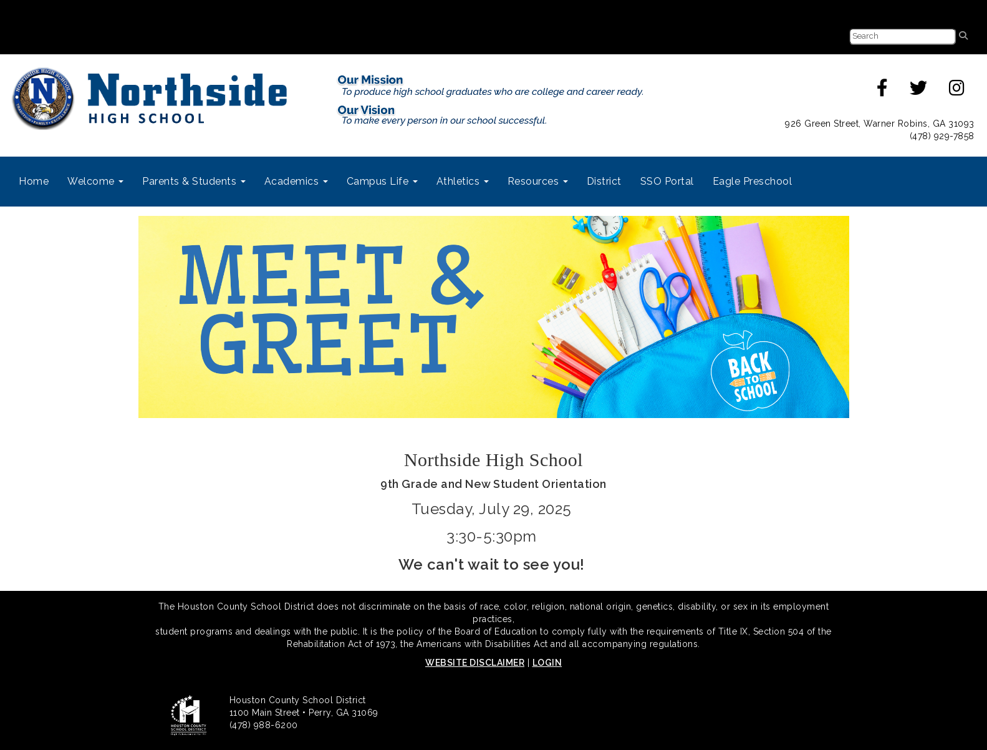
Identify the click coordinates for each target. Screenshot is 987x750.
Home (34, 181)
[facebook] (882, 91)
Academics (296, 181)
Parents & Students (194, 181)
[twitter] (918, 91)
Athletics (462, 181)
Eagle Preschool (752, 181)
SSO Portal (667, 181)
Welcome (95, 181)
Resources (538, 181)
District (604, 181)
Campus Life (382, 181)
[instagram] (957, 91)
